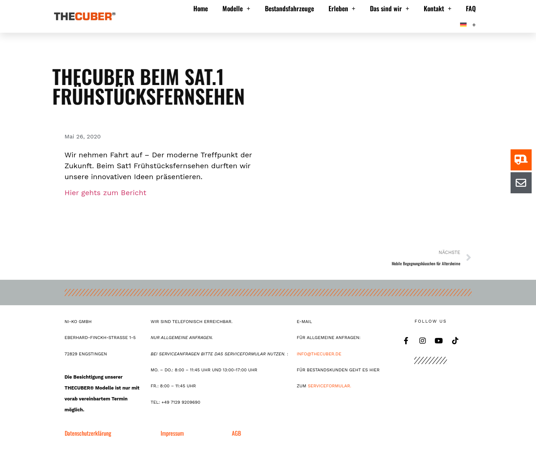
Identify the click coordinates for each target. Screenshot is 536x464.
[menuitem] (468, 25)
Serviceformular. (329, 385)
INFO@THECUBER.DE (320, 353)
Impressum (172, 433)
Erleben (342, 8)
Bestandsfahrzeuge (289, 8)
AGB (236, 433)
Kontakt (437, 8)
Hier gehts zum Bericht (105, 192)
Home (200, 8)
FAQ (471, 8)
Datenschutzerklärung (88, 433)
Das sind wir (389, 8)
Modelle (236, 8)
